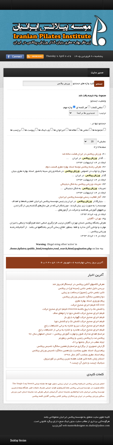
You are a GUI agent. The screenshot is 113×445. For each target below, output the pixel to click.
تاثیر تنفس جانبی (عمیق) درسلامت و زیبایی (83, 292)
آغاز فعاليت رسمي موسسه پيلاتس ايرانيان (80, 197)
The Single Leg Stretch (23, 384)
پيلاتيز (64, 396)
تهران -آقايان (94, 219)
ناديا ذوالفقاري (77, 392)
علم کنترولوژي (63, 388)
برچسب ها (15, 130)
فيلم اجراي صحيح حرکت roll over (88, 305)
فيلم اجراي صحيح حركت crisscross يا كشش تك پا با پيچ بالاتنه (73, 309)
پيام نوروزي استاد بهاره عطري (89, 301)
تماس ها (84, 130)
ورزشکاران (72, 396)
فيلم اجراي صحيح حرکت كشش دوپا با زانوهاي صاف (78, 313)
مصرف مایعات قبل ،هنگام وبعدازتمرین (28, 388)
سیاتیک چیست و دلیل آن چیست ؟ (87, 363)
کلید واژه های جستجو (83, 84)
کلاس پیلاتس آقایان (52, 396)
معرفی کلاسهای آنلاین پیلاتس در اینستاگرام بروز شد (78, 284)
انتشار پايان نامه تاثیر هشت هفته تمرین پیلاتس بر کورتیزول (74, 359)
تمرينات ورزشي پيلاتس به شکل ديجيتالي (80, 184)
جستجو (99, 84)
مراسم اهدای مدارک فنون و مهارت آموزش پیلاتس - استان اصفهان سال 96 (66, 334)
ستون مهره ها (51, 384)
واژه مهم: (67, 108)
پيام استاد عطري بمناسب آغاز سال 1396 (84, 355)
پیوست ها (29, 130)
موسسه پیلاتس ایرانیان (94, 392)
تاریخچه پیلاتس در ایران (74, 384)
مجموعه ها (97, 130)
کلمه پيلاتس (37, 396)
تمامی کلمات (97, 108)
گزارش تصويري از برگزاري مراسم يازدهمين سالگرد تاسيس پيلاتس (70, 346)
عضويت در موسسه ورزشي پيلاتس (85, 388)
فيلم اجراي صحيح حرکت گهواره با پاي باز (84, 317)
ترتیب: (102, 113)
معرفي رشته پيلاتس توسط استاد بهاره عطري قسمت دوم (73, 167)
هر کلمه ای (81, 108)
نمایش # (101, 142)
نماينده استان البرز (25, 392)
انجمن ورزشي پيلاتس (95, 384)
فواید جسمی (51, 388)
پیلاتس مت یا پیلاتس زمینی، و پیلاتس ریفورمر (81, 338)
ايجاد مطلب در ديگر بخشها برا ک (88, 342)
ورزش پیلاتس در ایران (88, 396)
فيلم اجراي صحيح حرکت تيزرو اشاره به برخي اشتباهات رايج (74, 326)
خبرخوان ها (59, 130)
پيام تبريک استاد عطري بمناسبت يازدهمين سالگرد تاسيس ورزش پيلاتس (68, 351)
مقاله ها (72, 130)
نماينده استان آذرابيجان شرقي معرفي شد (52, 392)
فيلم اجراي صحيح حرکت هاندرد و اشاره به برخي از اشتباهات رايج (71, 330)
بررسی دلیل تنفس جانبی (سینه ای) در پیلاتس (81, 288)
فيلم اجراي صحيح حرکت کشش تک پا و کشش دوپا (79, 321)
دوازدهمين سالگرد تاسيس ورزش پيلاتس (83, 297)
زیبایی (60, 384)
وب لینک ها (44, 130)
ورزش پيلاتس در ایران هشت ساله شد (81, 154)
